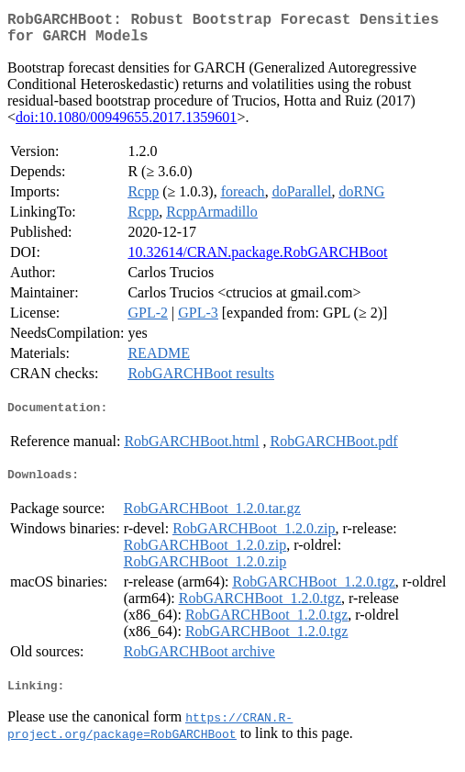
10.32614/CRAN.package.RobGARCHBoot (257, 259)
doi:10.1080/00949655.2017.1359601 (126, 124)
